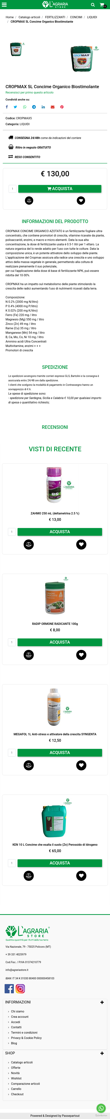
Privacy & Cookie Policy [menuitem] (26, 1038)
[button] (82, 57)
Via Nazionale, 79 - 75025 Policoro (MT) (28, 946)
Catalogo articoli (29, 17)
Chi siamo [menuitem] (17, 1011)
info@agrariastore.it (17, 969)
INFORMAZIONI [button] (18, 1002)
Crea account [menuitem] (19, 1017)
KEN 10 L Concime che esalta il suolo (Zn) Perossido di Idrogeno (55, 844)
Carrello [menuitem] (16, 1089)
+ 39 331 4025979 (16, 954)
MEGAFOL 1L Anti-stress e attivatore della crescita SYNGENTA (55, 734)
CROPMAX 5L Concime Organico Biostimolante (42, 21)
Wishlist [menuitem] (16, 1078)
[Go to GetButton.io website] (101, 1115)
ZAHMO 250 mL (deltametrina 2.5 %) (55, 513)
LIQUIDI (92, 17)
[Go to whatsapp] (101, 1108)
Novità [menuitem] (15, 1073)
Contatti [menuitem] (16, 1027)
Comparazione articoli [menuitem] (25, 1084)
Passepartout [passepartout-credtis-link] (71, 1116)
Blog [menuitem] (14, 1043)
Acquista (60, 188)
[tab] (55, 1002)
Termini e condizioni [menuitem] (24, 1032)
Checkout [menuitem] (17, 1094)
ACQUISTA (60, 531)
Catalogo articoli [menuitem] (22, 1062)
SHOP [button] (10, 1053)
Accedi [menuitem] (15, 1022)
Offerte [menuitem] (15, 1067)
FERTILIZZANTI (55, 17)
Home (10, 17)
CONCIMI (76, 17)
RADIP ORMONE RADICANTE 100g (55, 624)
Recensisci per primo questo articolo (30, 92)
